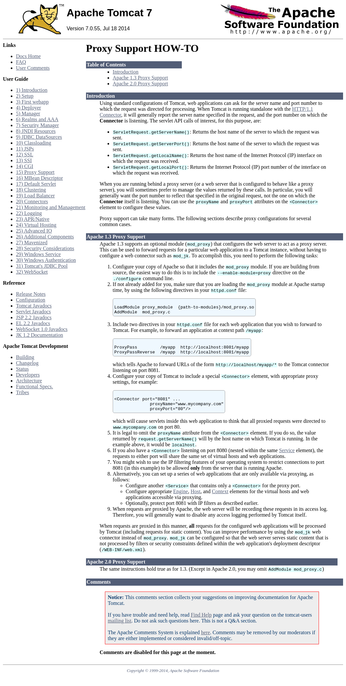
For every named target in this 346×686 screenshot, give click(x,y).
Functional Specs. (34, 386)
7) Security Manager (37, 125)
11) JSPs (25, 148)
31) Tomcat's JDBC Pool (41, 266)
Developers (28, 375)
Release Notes (31, 294)
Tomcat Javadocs (34, 305)
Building (25, 357)
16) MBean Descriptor (39, 178)
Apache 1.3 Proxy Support (140, 77)
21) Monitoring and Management (50, 207)
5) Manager (28, 113)
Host (195, 501)
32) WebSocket (32, 272)
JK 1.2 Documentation (39, 335)
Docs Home (28, 56)
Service (287, 460)
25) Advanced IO (34, 231)
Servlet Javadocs (33, 311)
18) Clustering (31, 190)
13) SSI (24, 160)
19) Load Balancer (35, 195)
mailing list (119, 630)
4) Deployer (28, 107)
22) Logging (29, 213)
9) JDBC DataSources (39, 137)
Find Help (201, 624)
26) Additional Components (45, 236)
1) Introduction (31, 90)
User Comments (33, 68)
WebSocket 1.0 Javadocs (41, 329)
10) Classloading (33, 143)
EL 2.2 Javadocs (33, 323)
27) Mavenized (31, 242)
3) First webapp (32, 102)
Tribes (22, 392)
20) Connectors (32, 201)
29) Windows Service (38, 254)
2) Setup (25, 96)
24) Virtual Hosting (36, 225)
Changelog (27, 363)
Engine (180, 501)
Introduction (125, 72)
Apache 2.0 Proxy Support (140, 83)
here (205, 642)
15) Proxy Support (35, 172)
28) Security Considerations (45, 248)
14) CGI (24, 166)
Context (220, 501)
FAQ (21, 62)
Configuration (30, 300)
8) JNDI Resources (36, 131)
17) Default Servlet (36, 184)
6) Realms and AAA (37, 119)
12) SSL (24, 154)
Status (22, 369)
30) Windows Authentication (46, 260)
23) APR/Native (33, 219)
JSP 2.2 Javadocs (33, 317)
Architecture (29, 380)
